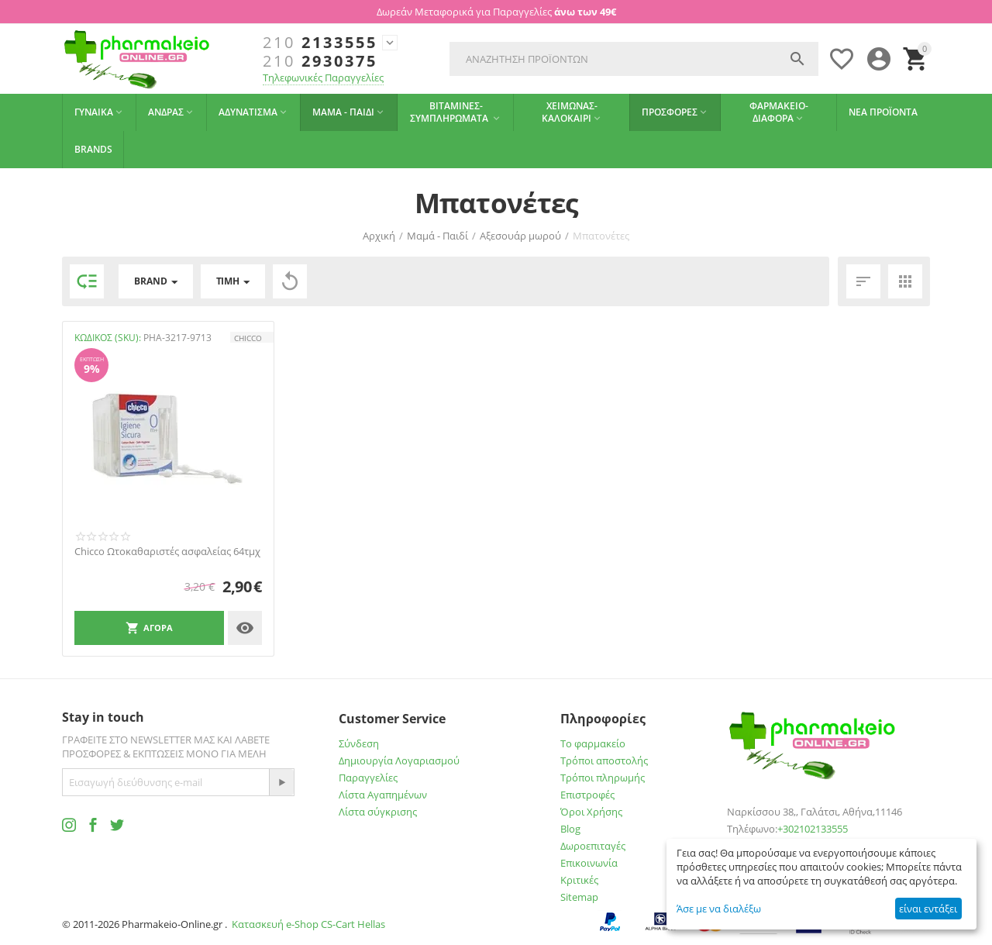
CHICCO (248, 338)
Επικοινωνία (589, 863)
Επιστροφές (587, 795)
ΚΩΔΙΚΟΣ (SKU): (107, 337)
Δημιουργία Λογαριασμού (399, 760)
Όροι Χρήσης (591, 812)
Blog (570, 829)
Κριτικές (579, 880)
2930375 (320, 61)
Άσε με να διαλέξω (719, 909)
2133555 (320, 42)
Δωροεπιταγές (592, 846)
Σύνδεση (359, 743)
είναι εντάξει (928, 909)
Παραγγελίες (368, 778)
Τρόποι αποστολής (604, 760)
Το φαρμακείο (592, 743)
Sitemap (579, 897)
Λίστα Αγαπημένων (383, 795)
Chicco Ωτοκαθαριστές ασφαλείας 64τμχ (167, 552)
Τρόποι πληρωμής (602, 778)
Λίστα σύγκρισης (378, 812)
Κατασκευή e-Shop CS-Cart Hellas (308, 924)
